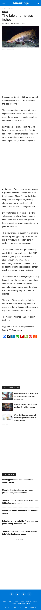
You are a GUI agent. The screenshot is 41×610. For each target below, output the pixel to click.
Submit (28, 601)
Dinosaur (11, 8)
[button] (3, 3)
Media (35, 601)
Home (4, 8)
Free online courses (24, 603)
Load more (20, 539)
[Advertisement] (20, 73)
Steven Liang (9, 23)
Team (10, 601)
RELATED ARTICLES (11, 388)
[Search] (38, 3)
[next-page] (7, 426)
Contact (13, 603)
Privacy (22, 601)
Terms (16, 601)
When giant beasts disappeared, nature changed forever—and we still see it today (25, 417)
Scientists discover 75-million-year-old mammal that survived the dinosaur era (26, 396)
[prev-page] (3, 426)
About (4, 601)
